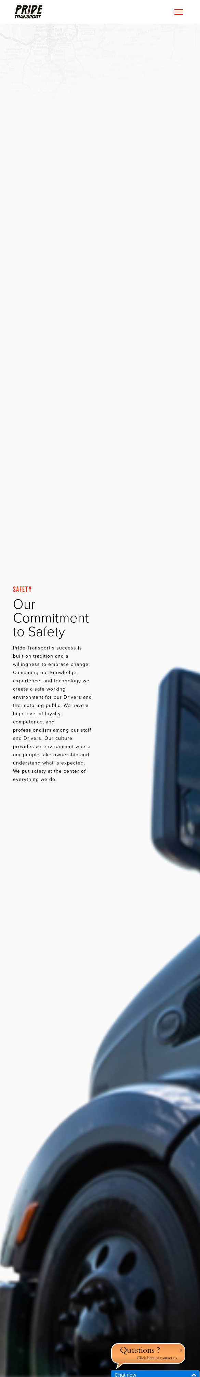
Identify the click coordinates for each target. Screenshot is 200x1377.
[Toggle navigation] (178, 12)
